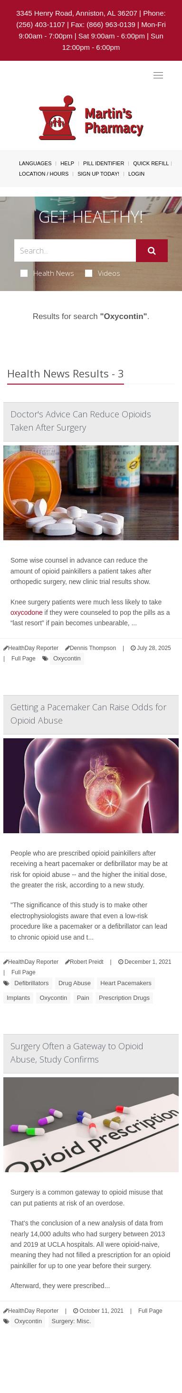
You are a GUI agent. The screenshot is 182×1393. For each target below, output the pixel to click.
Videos (102, 273)
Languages (35, 163)
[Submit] (152, 250)
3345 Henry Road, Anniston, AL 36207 (76, 13)
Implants (18, 997)
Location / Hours (43, 174)
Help (67, 163)
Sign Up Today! (98, 174)
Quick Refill (151, 163)
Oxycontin (67, 658)
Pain (83, 997)
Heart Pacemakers (126, 983)
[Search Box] (75, 250)
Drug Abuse (74, 983)
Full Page (23, 658)
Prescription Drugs (124, 997)
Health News (47, 273)
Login (136, 174)
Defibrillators (31, 983)
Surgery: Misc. (71, 1321)
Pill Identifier (103, 163)
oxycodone (26, 612)
